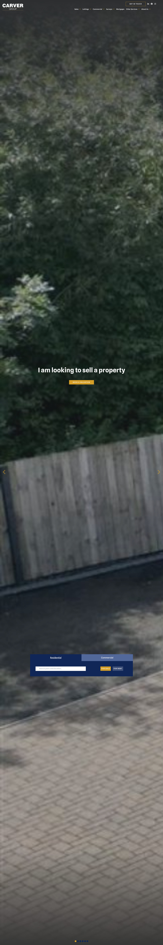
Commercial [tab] (107, 657)
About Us (144, 9)
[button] (4, 472)
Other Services (131, 9)
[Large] (61, 668)
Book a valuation (81, 382)
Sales (76, 9)
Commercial (97, 9)
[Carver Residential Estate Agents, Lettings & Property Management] (15, 7)
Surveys (109, 9)
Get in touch (135, 4)
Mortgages (120, 9)
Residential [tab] (55, 657)
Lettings (86, 9)
